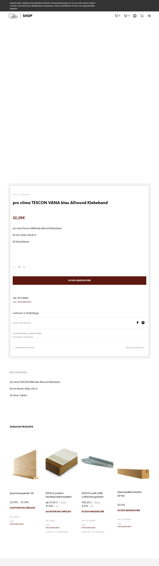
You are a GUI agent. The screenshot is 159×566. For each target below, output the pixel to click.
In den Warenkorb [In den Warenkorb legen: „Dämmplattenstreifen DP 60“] (128, 464)
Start (15, 148)
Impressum (129, 531)
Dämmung (25, 148)
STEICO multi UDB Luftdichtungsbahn (93, 448)
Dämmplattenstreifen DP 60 (129, 447)
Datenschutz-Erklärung (81, 531)
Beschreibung (18, 326)
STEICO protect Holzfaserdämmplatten (59, 448)
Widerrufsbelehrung (33, 536)
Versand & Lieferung (44, 531)
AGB (62, 531)
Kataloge (24, 531)
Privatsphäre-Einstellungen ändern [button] (67, 536)
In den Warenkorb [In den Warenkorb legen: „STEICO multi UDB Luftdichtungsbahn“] (93, 465)
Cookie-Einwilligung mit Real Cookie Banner (25, 564)
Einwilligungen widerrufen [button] (79, 541)
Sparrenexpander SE (22, 446)
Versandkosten (24, 255)
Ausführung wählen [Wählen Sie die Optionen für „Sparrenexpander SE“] (22, 461)
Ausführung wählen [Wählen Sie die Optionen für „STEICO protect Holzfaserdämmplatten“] (58, 465)
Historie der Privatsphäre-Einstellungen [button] (112, 536)
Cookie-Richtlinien (109, 531)
